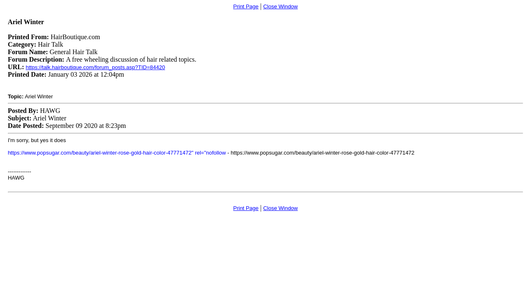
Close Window (280, 6)
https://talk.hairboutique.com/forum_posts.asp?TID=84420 (95, 67)
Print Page (246, 6)
